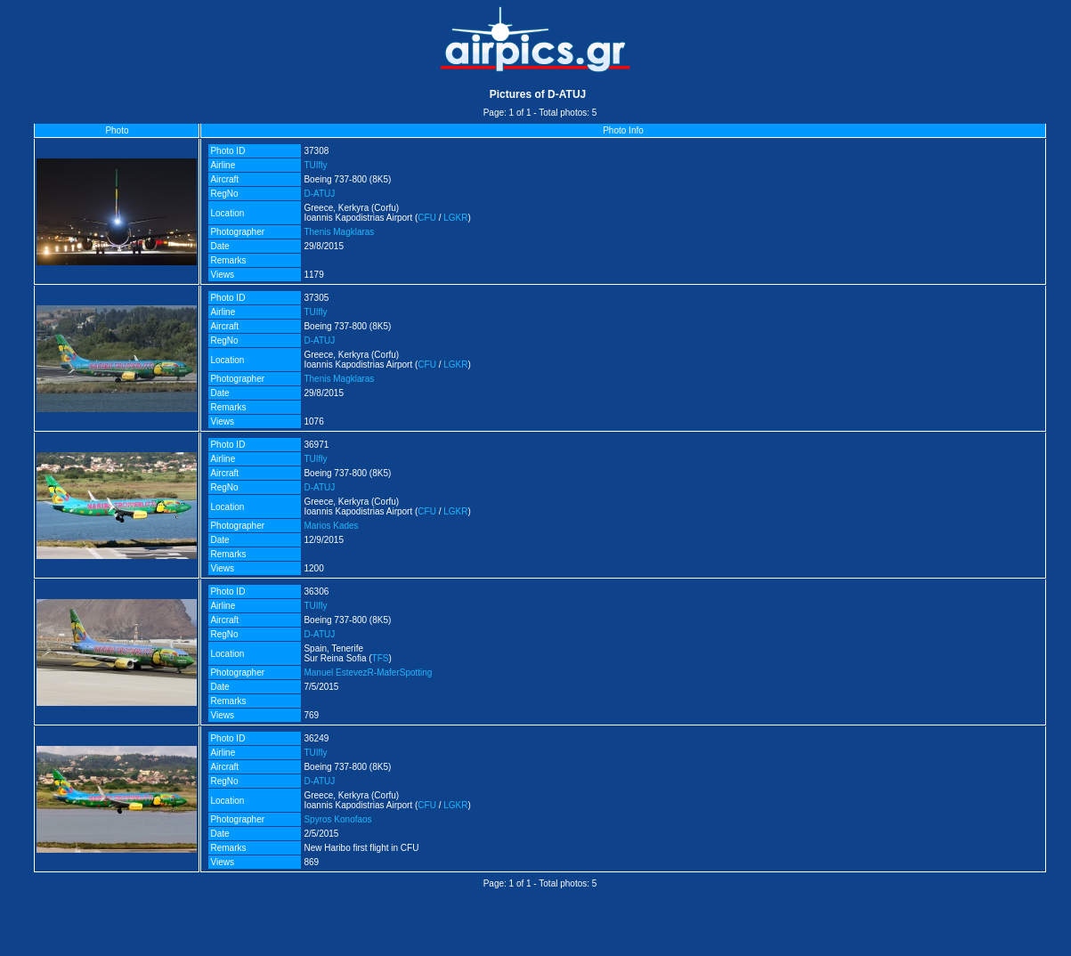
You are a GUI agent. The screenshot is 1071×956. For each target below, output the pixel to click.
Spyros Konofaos (337, 819)
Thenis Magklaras (339, 232)
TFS (380, 658)
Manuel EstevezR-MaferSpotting (368, 672)
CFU (427, 218)
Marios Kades (331, 526)
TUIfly (315, 165)
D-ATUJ (319, 193)
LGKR (455, 218)
